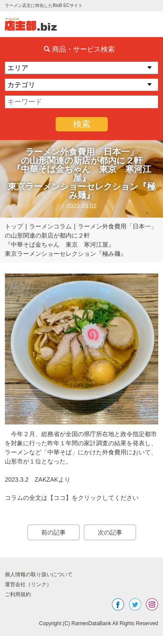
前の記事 (53, 532)
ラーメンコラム (50, 226)
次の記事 (110, 532)
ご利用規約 (18, 594)
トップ (14, 226)
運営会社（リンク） (28, 584)
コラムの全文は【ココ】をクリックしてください (72, 497)
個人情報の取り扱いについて (39, 574)
